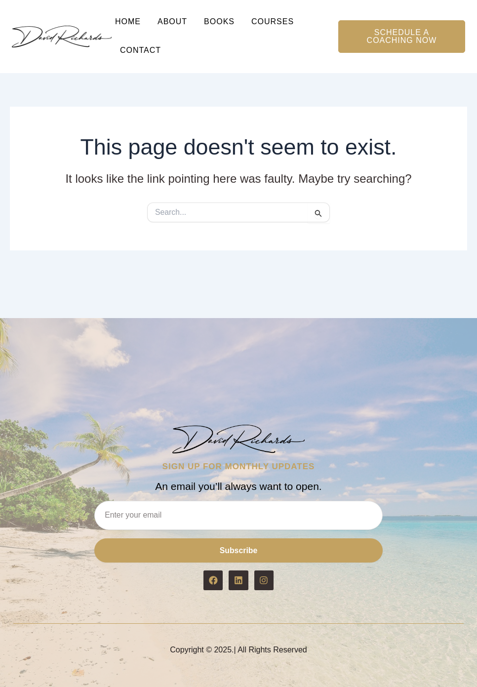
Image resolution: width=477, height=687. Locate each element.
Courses (272, 21)
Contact (140, 50)
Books (219, 21)
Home (128, 21)
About (172, 21)
